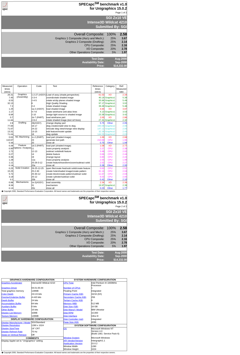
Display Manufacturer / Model (16, 322)
